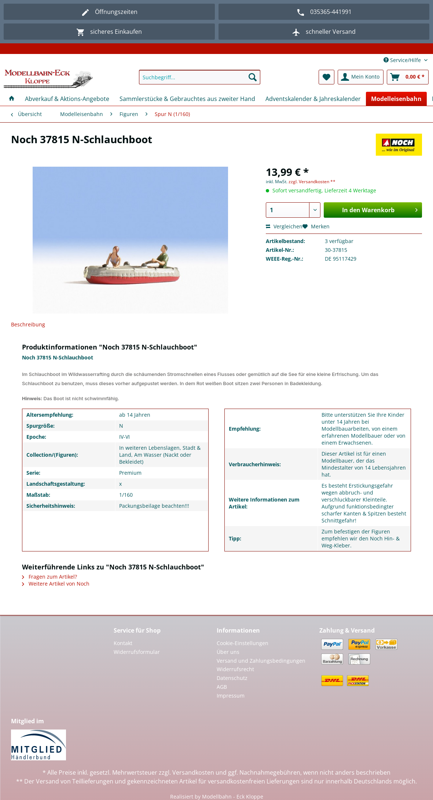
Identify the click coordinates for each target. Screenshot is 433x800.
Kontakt (123, 643)
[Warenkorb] (408, 77)
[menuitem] (199, 80)
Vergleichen (284, 226)
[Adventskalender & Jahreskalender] (313, 99)
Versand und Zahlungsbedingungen (261, 660)
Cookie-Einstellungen (242, 643)
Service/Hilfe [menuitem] (403, 60)
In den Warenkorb (380, 209)
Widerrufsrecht (235, 669)
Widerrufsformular (137, 651)
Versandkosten (193, 772)
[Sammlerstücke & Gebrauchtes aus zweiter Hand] (187, 99)
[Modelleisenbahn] (396, 99)
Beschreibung (28, 324)
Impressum (231, 695)
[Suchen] (252, 77)
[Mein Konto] (361, 77)
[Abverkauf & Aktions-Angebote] (67, 99)
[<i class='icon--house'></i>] (12, 99)
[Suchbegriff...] (199, 77)
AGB (222, 686)
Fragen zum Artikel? (49, 576)
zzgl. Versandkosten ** (312, 181)
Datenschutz (232, 677)
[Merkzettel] (326, 77)
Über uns (228, 651)
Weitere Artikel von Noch (55, 583)
